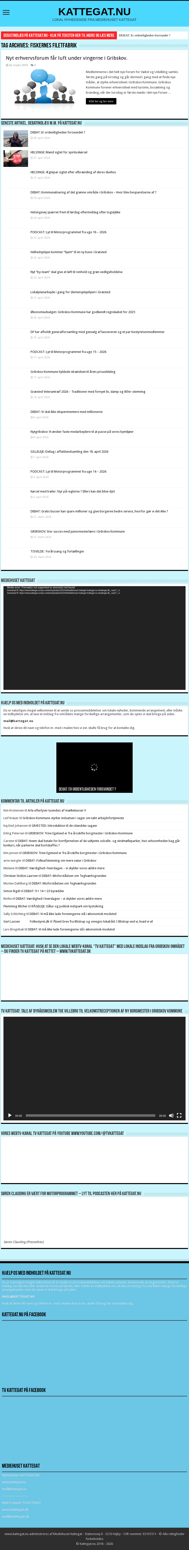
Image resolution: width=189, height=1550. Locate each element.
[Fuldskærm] (179, 1115)
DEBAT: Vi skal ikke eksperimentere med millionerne (67, 411)
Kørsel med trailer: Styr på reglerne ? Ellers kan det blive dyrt (73, 491)
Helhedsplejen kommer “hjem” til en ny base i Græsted (69, 252)
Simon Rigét (11, 891)
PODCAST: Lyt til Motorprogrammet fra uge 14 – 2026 (68, 471)
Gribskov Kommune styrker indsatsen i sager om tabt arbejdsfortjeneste (73, 818)
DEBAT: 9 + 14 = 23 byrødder (44, 891)
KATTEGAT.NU (94, 11)
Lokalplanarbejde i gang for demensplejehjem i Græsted (70, 292)
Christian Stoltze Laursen (20, 876)
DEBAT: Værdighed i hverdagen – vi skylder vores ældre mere (61, 868)
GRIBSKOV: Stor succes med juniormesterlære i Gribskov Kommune (78, 531)
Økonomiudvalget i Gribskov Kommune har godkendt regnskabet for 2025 (83, 312)
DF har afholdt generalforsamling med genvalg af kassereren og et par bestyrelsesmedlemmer (98, 332)
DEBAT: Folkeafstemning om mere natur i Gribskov (61, 860)
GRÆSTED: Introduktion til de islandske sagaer (64, 825)
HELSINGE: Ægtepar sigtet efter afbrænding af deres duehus (73, 172)
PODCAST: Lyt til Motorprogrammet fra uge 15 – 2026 (68, 352)
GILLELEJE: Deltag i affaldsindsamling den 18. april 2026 (69, 451)
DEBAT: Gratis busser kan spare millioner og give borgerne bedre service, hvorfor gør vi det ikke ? (99, 511)
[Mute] (171, 1115)
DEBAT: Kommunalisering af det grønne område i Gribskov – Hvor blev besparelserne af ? (94, 192)
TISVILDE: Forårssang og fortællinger (57, 551)
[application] (94, 638)
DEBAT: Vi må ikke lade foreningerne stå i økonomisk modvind (73, 914)
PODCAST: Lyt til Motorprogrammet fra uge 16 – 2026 (68, 232)
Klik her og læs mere (101, 101)
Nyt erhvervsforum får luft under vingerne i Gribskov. (66, 58)
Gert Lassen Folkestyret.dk (26, 921)
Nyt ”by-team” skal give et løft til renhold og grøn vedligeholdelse (77, 272)
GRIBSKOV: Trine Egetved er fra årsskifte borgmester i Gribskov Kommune (80, 833)
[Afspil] (9, 1115)
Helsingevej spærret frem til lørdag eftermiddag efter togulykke (75, 212)
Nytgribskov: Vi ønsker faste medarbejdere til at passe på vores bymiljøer (82, 432)
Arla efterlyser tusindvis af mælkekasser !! (57, 810)
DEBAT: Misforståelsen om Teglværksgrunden (74, 876)
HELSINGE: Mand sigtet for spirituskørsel (59, 152)
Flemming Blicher (15, 906)
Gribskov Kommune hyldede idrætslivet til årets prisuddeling (73, 372)
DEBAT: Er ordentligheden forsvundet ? (144, 35)
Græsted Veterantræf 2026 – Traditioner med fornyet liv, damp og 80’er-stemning (88, 391)
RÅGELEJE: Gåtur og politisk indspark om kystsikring (67, 906)
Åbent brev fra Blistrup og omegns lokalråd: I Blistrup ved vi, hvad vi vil (103, 921)
